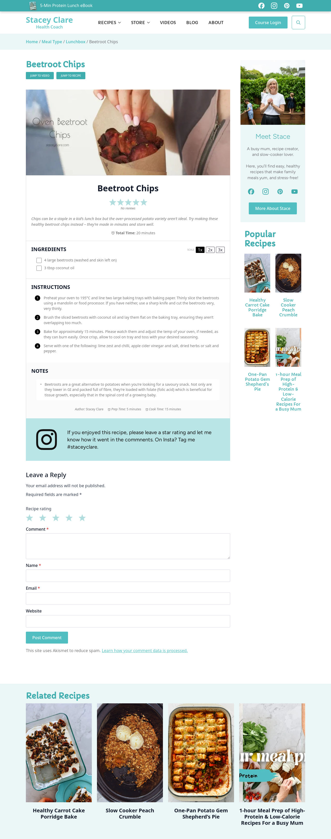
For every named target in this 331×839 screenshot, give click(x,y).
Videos (168, 22)
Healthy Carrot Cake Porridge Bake (257, 308)
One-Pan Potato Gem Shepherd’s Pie (257, 382)
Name (33, 565)
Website (34, 611)
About (215, 22)
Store (138, 22)
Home (32, 42)
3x (220, 250)
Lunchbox (76, 42)
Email (33, 588)
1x (200, 250)
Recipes (107, 22)
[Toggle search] (298, 22)
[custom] (261, 5)
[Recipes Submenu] (121, 22)
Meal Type (52, 42)
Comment (37, 529)
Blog (192, 22)
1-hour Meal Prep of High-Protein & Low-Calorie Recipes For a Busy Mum (288, 392)
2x (210, 250)
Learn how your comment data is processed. (145, 650)
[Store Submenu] (150, 22)
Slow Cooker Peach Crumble (288, 308)
